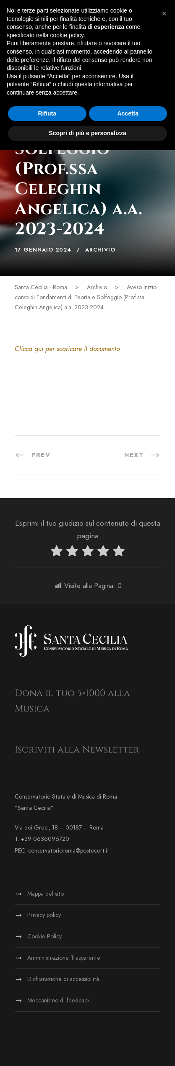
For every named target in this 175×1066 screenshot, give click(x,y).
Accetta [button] (127, 113)
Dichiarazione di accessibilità (63, 979)
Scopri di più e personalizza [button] (87, 133)
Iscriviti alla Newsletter (77, 750)
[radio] (57, 552)
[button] (164, 13)
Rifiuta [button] (47, 113)
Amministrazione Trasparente (63, 958)
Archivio (100, 250)
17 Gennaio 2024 (43, 250)
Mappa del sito (45, 894)
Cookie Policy (44, 936)
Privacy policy (44, 915)
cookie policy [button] (67, 35)
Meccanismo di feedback (58, 1000)
